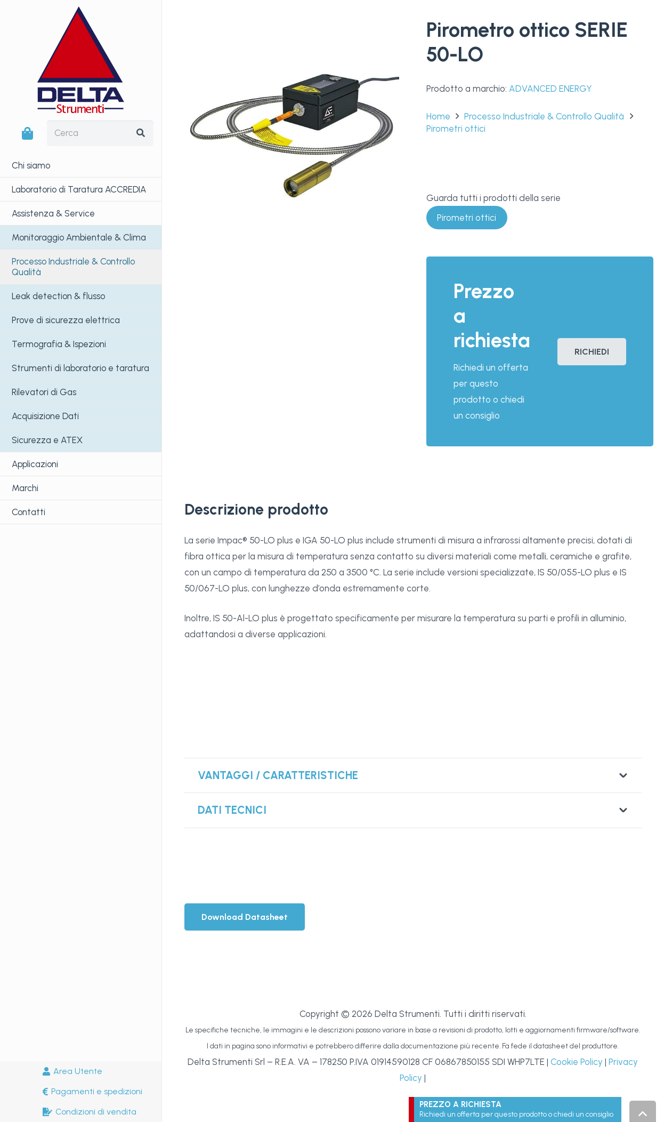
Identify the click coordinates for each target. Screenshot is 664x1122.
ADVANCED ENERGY (550, 88)
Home (438, 116)
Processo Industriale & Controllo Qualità (544, 116)
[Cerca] (100, 133)
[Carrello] (27, 133)
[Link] (517, 1109)
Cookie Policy (576, 1061)
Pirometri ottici (455, 128)
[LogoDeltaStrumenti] (80, 59)
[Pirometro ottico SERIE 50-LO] (292, 26)
